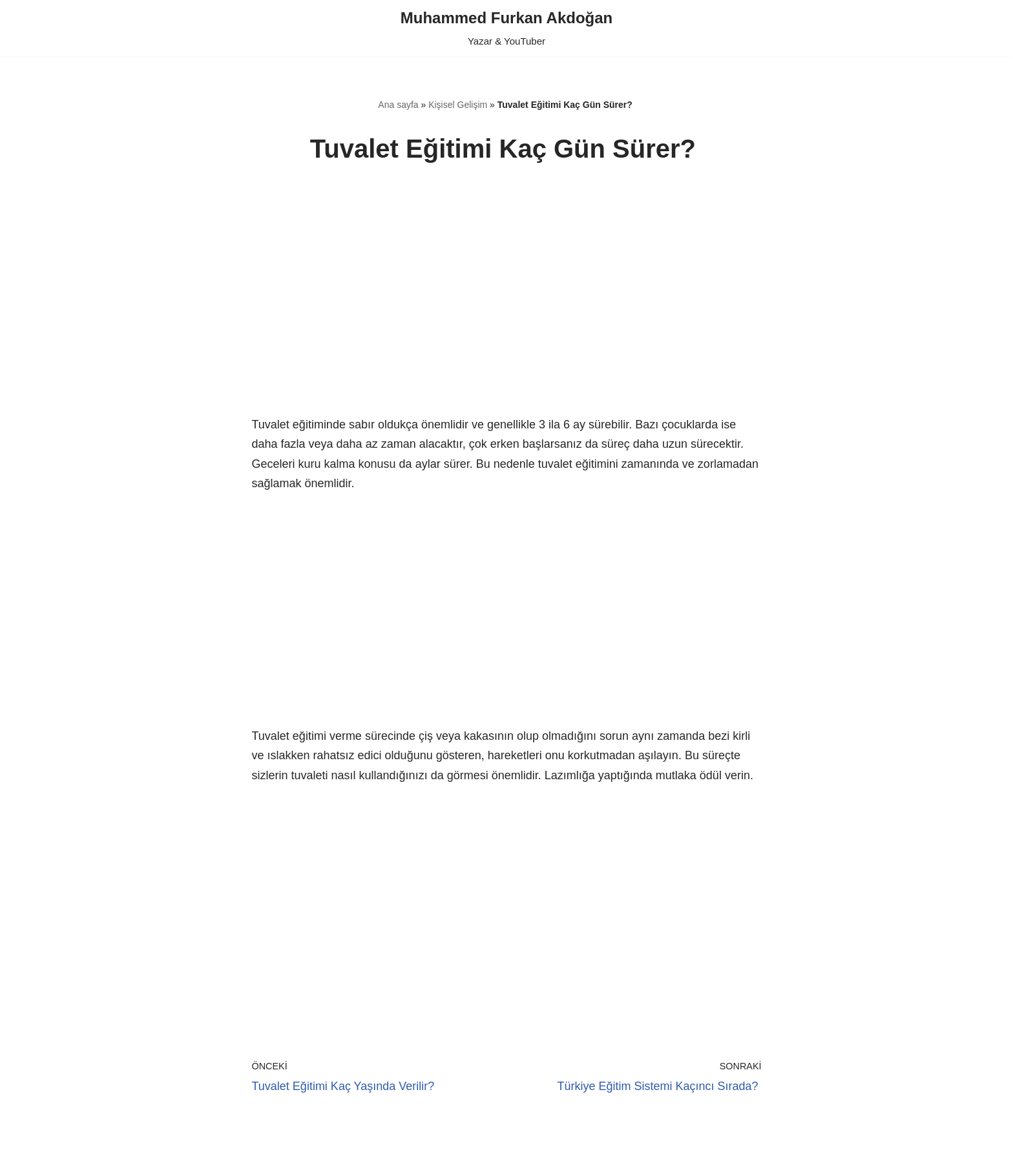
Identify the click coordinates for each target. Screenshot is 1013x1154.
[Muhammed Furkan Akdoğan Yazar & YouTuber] (506, 28)
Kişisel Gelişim (457, 105)
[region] (507, 305)
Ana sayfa (398, 105)
